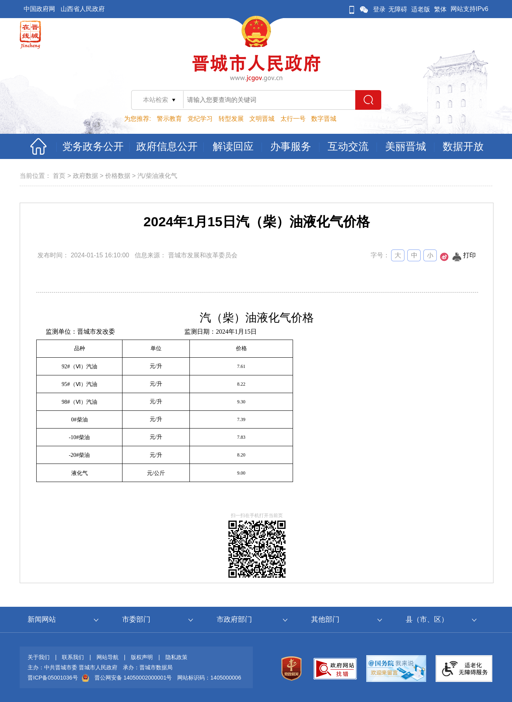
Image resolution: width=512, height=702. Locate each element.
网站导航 (107, 657)
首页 (59, 175)
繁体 (440, 9)
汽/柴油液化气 (157, 175)
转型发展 (231, 118)
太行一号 (293, 118)
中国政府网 (39, 9)
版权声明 (142, 657)
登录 (379, 9)
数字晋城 (323, 118)
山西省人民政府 (83, 9)
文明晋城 (262, 118)
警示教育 (169, 118)
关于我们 (39, 657)
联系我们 (73, 657)
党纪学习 (200, 118)
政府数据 (85, 175)
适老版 (420, 9)
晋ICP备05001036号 (53, 677)
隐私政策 (176, 657)
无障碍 (397, 9)
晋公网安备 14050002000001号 (133, 677)
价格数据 (117, 175)
